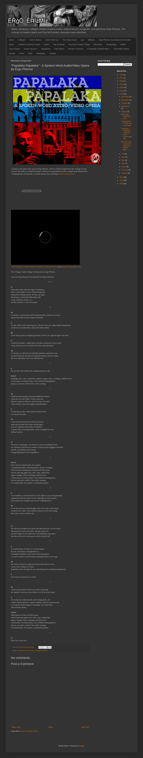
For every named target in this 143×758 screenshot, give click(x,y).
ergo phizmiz (21, 650)
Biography (41, 53)
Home (11, 40)
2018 (121, 75)
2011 (121, 177)
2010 (121, 180)
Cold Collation (35, 40)
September (125, 106)
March (124, 167)
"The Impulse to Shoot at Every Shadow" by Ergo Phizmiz (34, 267)
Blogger (81, 746)
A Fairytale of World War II (98, 49)
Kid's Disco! (59, 49)
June (123, 157)
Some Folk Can (52, 40)
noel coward (31, 650)
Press (21, 53)
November (125, 100)
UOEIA (123, 44)
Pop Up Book (58, 44)
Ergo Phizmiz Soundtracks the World (114, 40)
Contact (52, 53)
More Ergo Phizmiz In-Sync (126, 116)
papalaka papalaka (41, 650)
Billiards (91, 40)
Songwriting (111, 44)
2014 (121, 87)
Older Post (85, 727)
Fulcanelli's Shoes (121, 49)
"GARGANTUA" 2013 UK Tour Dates (126, 124)
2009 (121, 184)
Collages (21, 40)
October (124, 103)
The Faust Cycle (70, 40)
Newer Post (16, 727)
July (123, 154)
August (124, 112)
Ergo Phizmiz (67, 267)
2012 (121, 94)
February (124, 170)
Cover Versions (30, 49)
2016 (121, 81)
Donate (12, 53)
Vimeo (78, 267)
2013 (121, 91)
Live (82, 40)
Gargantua (45, 49)
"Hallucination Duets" (67, 174)
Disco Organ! (14, 49)
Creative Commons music (29, 44)
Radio (46, 44)
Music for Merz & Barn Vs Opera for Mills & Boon (126, 146)
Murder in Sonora (75, 49)
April (123, 163)
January (124, 173)
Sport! (11, 44)
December (125, 97)
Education (98, 44)
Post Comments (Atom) (29, 731)
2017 (121, 78)
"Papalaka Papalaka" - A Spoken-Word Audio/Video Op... (126, 134)
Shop (30, 53)
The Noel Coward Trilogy (79, 44)
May (123, 160)
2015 (121, 84)
